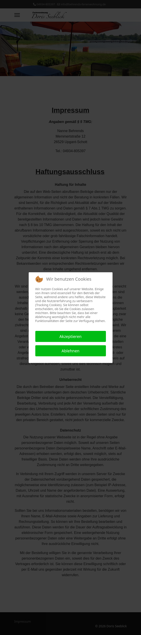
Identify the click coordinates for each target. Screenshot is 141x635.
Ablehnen (70, 350)
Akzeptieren (70, 336)
